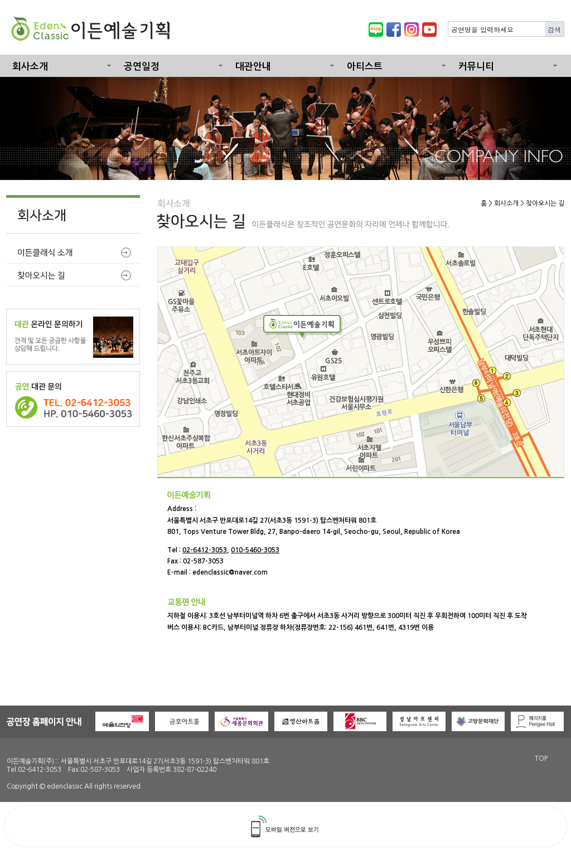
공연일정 (141, 66)
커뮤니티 (476, 66)
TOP (541, 758)
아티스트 (365, 66)
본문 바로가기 (0, 0)
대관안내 (253, 66)
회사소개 (30, 66)
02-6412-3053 (204, 550)
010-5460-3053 (255, 550)
